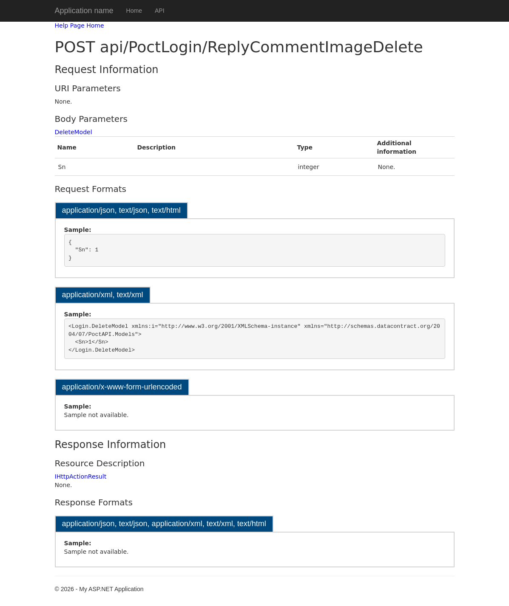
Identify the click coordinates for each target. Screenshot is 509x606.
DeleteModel (73, 132)
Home (134, 10)
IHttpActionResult (81, 476)
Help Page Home (79, 25)
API (160, 10)
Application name (84, 10)
